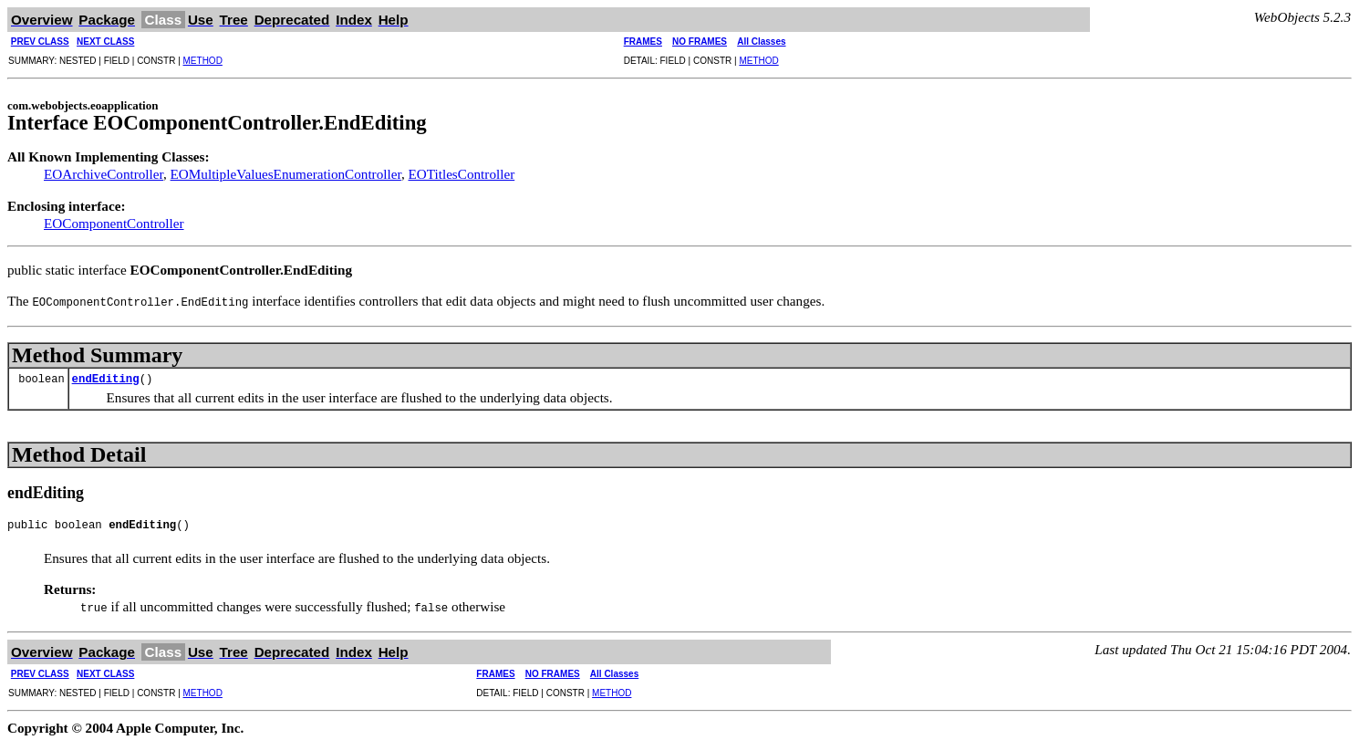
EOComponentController (114, 223)
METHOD (203, 61)
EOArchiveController (103, 174)
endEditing (106, 378)
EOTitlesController (461, 174)
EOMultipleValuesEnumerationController (286, 174)
